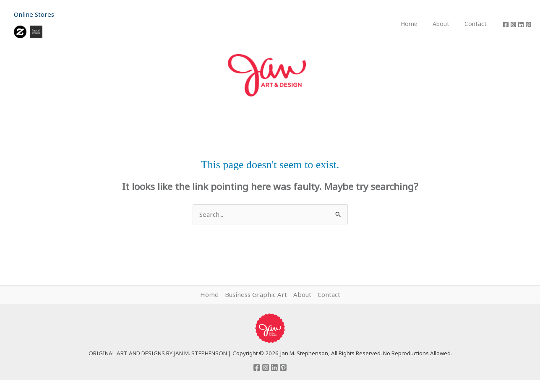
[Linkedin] (521, 24)
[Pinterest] (528, 24)
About (446, 24)
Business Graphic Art (256, 294)
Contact (477, 24)
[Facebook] (506, 24)
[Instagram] (513, 24)
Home (417, 24)
